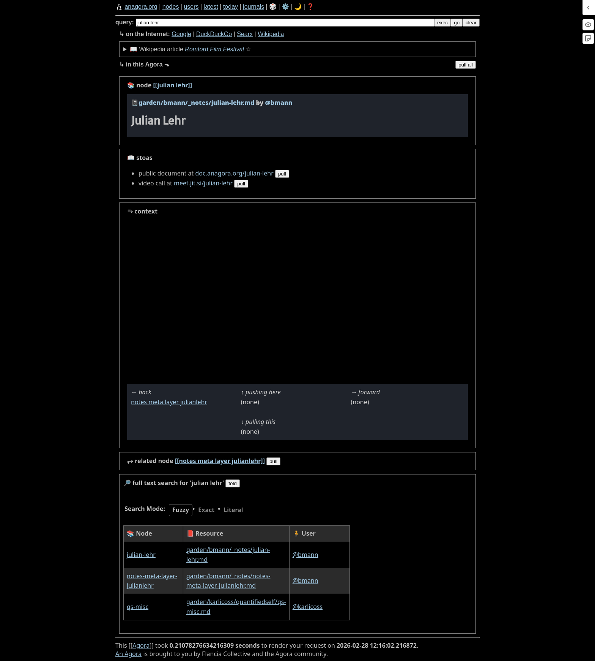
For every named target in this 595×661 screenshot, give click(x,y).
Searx (245, 34)
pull (282, 174)
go (457, 22)
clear (471, 22)
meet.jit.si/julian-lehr (203, 183)
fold (232, 483)
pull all (465, 65)
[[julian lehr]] (172, 85)
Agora (141, 645)
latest (211, 6)
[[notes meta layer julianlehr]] (220, 461)
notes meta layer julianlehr (169, 402)
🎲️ (273, 6)
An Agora (128, 654)
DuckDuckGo (214, 34)
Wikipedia (271, 34)
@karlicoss (308, 606)
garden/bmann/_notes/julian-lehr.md (196, 102)
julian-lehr (141, 554)
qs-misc (137, 606)
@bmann (305, 554)
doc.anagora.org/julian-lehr (234, 173)
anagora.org (140, 6)
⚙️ (285, 6)
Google (181, 34)
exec (442, 22)
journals (253, 6)
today (230, 6)
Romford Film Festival (214, 49)
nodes (170, 6)
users (191, 6)
